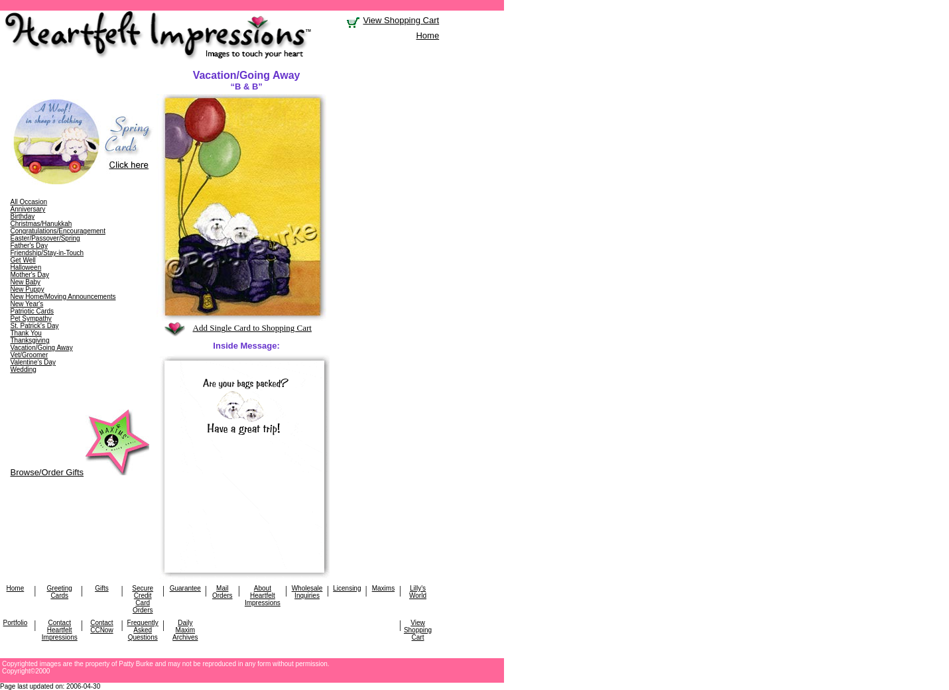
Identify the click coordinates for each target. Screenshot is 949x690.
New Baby (26, 282)
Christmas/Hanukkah (41, 223)
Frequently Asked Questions (142, 630)
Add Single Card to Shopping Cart (252, 328)
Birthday (23, 216)
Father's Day (29, 245)
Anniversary (28, 209)
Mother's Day (30, 274)
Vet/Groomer (29, 355)
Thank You (26, 333)
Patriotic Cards (32, 311)
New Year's (27, 304)
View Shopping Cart (401, 20)
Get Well (23, 260)
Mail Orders (222, 592)
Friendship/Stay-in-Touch (47, 253)
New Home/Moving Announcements (63, 296)
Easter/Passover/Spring (45, 238)
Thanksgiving (30, 340)
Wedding (23, 369)
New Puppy (27, 289)
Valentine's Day (33, 362)
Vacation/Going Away (42, 347)
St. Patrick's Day (35, 325)
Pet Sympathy (31, 318)
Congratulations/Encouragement (58, 231)
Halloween (26, 267)
